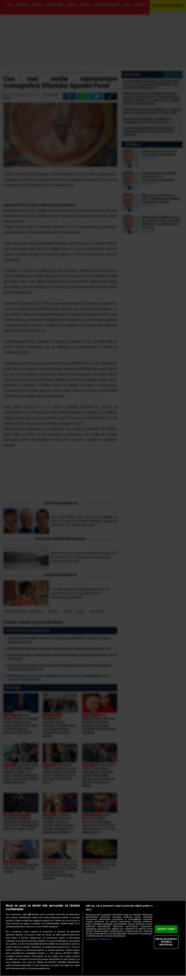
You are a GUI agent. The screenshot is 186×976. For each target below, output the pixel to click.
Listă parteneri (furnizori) (98, 939)
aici (47, 953)
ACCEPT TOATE (166, 929)
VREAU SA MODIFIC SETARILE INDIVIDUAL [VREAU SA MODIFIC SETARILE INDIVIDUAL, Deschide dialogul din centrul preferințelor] (166, 942)
